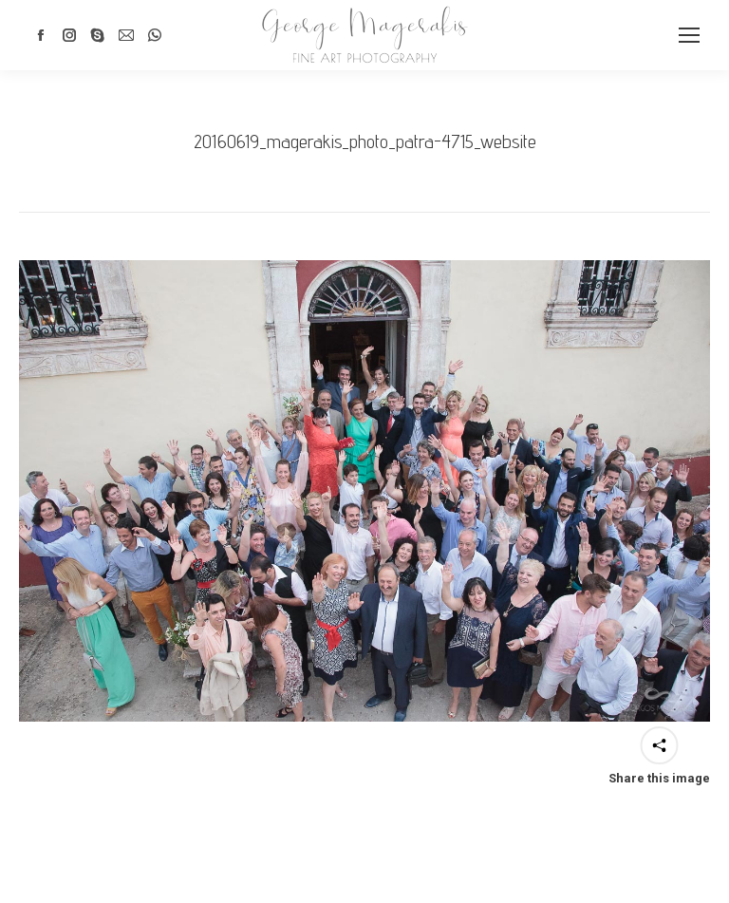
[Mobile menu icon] (689, 35)
